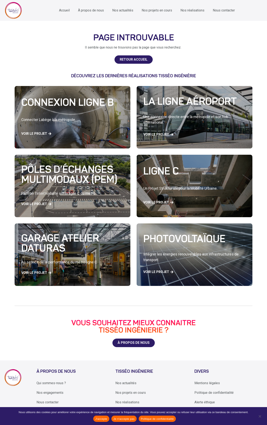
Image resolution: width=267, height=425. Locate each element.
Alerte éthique (204, 402)
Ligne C (161, 172)
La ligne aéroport (190, 102)
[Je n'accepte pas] (259, 416)
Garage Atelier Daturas (60, 244)
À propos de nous (91, 10)
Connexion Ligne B (67, 103)
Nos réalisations (192, 10)
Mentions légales (207, 383)
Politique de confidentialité (214, 393)
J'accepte (101, 418)
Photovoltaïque (184, 240)
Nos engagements (50, 393)
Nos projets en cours (157, 10)
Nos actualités (122, 10)
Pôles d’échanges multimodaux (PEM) (69, 175)
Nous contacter (224, 10)
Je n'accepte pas (124, 418)
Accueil (64, 10)
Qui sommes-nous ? (51, 383)
